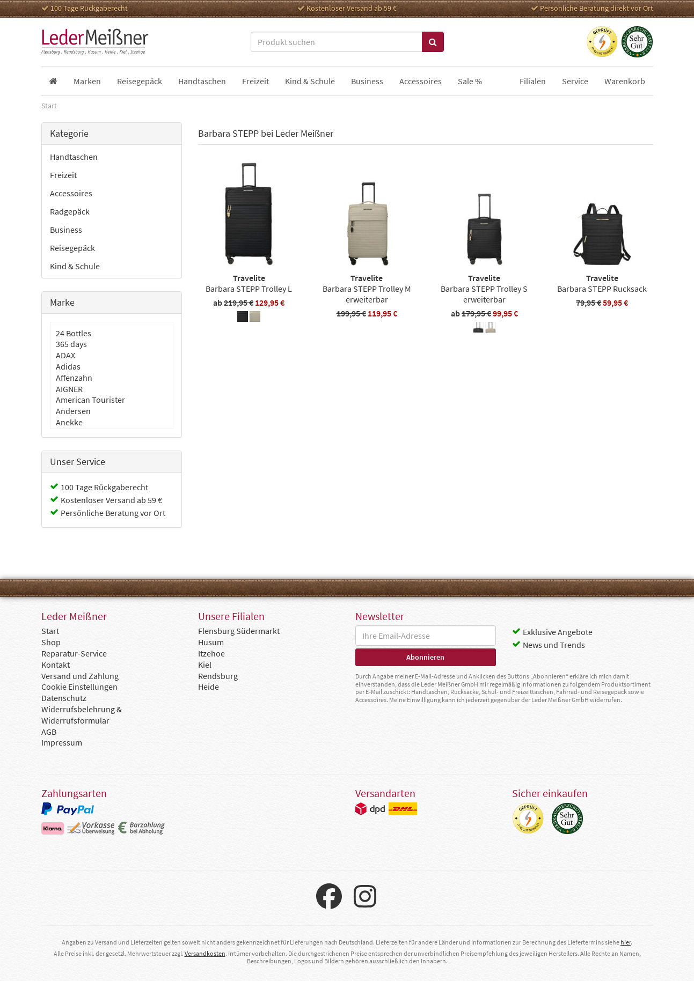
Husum (211, 642)
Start (50, 630)
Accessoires (71, 193)
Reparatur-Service (74, 653)
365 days (71, 343)
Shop (51, 642)
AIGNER (69, 388)
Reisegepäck (72, 247)
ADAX (65, 355)
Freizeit (63, 174)
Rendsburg (218, 675)
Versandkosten (205, 953)
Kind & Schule (75, 266)
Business (66, 229)
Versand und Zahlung (80, 675)
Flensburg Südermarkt (239, 630)
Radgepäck (70, 211)
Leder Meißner (95, 41)
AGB (48, 731)
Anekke (69, 422)
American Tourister (90, 399)
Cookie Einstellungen (79, 686)
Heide (208, 686)
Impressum (61, 742)
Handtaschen (74, 156)
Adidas (68, 366)
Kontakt (55, 664)
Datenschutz (63, 697)
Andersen (73, 410)
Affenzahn (74, 377)
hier (625, 942)
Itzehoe (211, 653)
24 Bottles (73, 333)
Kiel (204, 664)
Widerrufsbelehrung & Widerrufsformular (81, 715)
